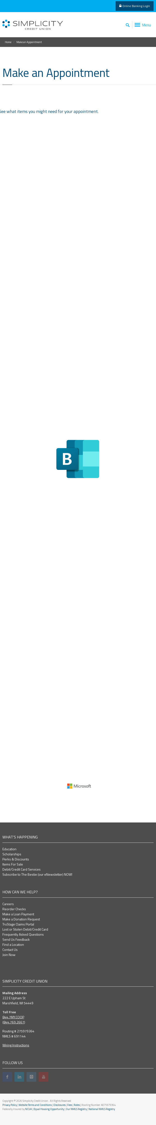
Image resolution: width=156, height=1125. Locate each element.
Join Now (8, 954)
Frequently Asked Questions (23, 934)
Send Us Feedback (16, 939)
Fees (69, 1105)
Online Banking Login (134, 6)
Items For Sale (12, 864)
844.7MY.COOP (13, 1017)
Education (9, 848)
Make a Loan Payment (18, 914)
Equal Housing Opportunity (49, 1109)
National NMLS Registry (102, 1109)
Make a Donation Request (21, 919)
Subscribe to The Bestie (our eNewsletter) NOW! (37, 874)
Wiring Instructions (15, 1045)
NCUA (28, 1109)
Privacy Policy (9, 1105)
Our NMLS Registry (76, 1109)
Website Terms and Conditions (35, 1105)
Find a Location (13, 944)
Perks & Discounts (15, 859)
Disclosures (59, 1105)
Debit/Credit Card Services (21, 869)
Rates (77, 1105)
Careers (8, 903)
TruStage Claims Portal (18, 924)
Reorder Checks (14, 908)
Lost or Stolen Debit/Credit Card (25, 929)
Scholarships (11, 854)
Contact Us (10, 949)
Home (8, 42)
